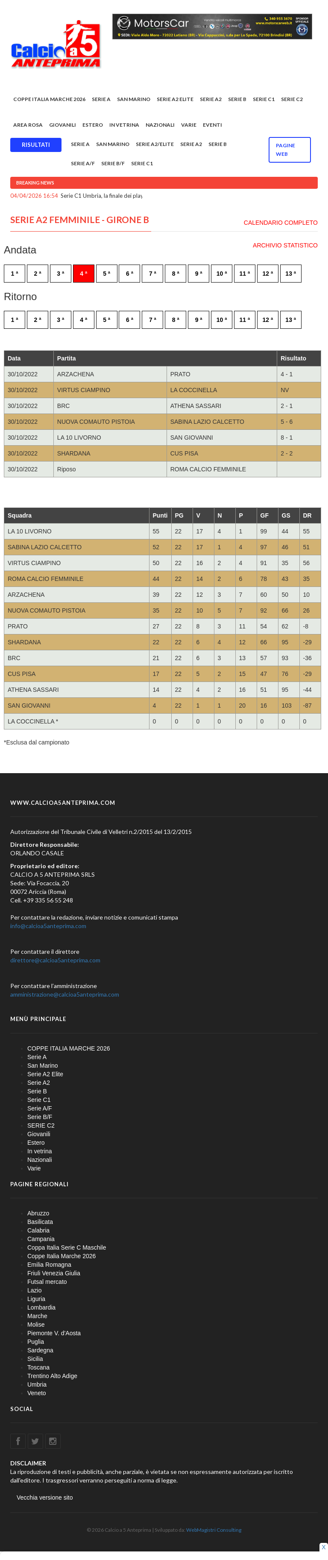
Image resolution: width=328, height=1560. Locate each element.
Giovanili (62, 125)
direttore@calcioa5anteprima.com (55, 960)
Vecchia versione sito (45, 1497)
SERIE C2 (292, 99)
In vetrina (124, 125)
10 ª (222, 273)
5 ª (106, 273)
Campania (41, 1238)
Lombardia (41, 1307)
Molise (35, 1324)
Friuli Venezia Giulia (53, 1273)
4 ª (83, 273)
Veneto (36, 1393)
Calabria (38, 1230)
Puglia (35, 1341)
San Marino (133, 99)
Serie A (101, 99)
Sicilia (35, 1358)
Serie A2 (211, 99)
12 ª (267, 273)
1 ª (14, 273)
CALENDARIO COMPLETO (281, 222)
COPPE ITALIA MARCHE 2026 (49, 99)
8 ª (175, 273)
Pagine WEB (285, 149)
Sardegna (40, 1350)
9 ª (198, 273)
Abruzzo (38, 1213)
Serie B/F (113, 163)
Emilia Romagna (49, 1264)
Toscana (38, 1367)
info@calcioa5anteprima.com (48, 925)
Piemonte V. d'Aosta (54, 1333)
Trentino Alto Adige (52, 1375)
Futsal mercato (47, 1281)
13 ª (290, 273)
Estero (92, 125)
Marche (37, 1316)
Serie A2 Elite (175, 99)
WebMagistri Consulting (213, 1530)
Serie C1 (264, 99)
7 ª (152, 273)
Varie (188, 125)
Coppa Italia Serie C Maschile (66, 1247)
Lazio (34, 1290)
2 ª (37, 273)
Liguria (36, 1298)
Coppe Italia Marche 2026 (61, 1256)
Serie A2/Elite (155, 144)
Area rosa (28, 125)
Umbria (37, 1384)
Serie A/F (83, 163)
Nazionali (160, 125)
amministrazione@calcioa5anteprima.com (64, 994)
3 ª (60, 273)
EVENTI (212, 125)
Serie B (237, 99)
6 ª (129, 273)
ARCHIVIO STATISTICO (285, 245)
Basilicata (40, 1221)
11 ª (245, 273)
